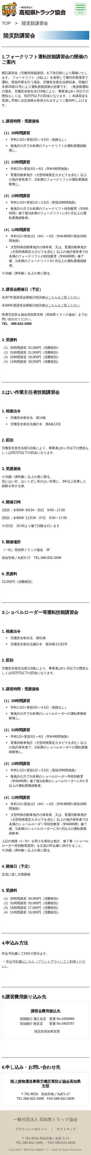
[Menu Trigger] (80, 9)
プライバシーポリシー (31, 1129)
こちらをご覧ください (64, 297)
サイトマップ (66, 1129)
